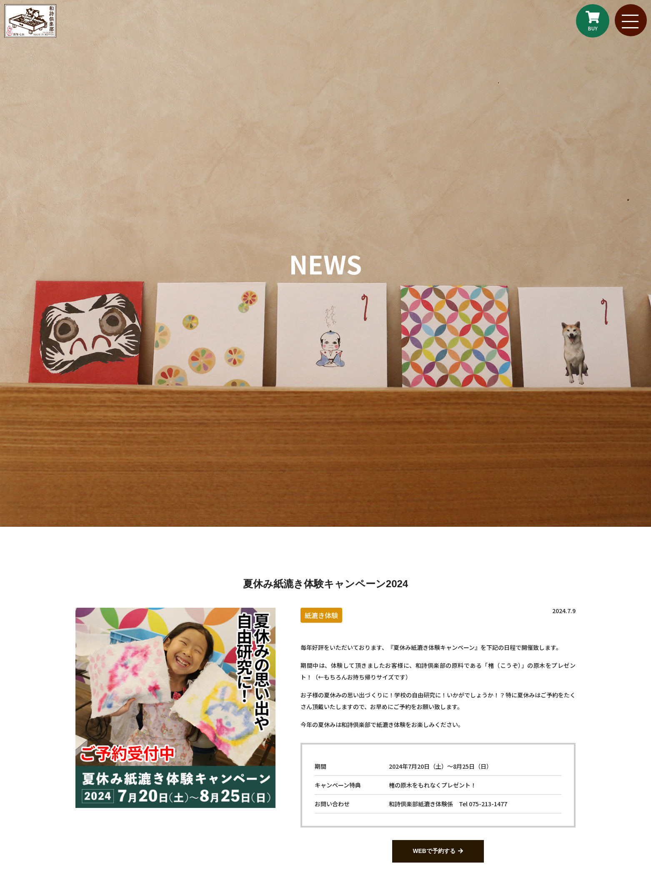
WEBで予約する (434, 851)
